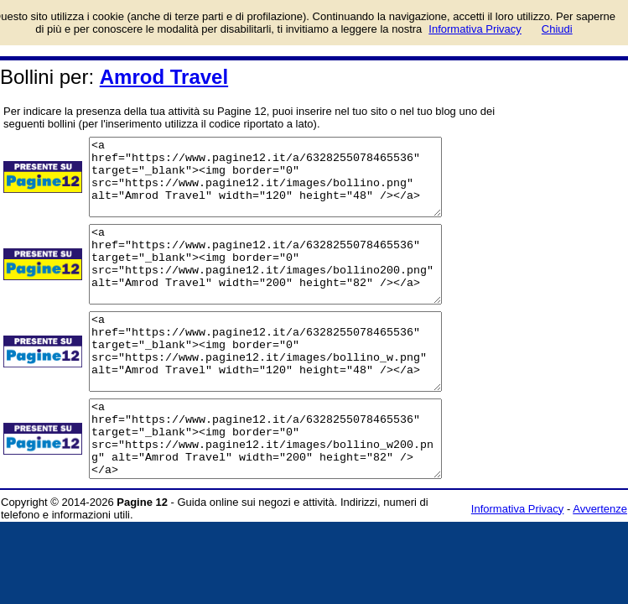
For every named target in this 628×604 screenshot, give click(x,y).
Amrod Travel (164, 76)
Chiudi (557, 29)
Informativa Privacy (517, 569)
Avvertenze (600, 569)
